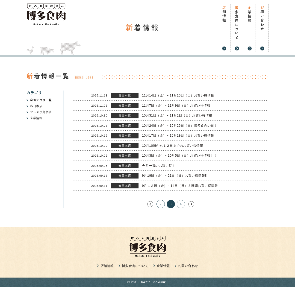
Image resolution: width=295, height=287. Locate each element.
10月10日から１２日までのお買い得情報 (172, 145)
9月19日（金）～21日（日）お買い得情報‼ (174, 175)
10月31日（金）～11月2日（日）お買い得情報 (177, 115)
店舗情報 (107, 266)
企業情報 (36, 118)
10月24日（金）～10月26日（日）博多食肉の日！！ (181, 125)
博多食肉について (135, 266)
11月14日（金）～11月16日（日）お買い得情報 (178, 95)
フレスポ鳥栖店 (41, 112)
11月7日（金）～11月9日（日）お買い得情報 (176, 105)
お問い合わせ (188, 266)
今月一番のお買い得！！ (160, 165)
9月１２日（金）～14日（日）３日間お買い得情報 (180, 185)
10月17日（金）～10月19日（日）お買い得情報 (178, 135)
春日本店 (36, 106)
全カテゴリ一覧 (41, 100)
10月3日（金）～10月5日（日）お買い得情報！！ (179, 155)
